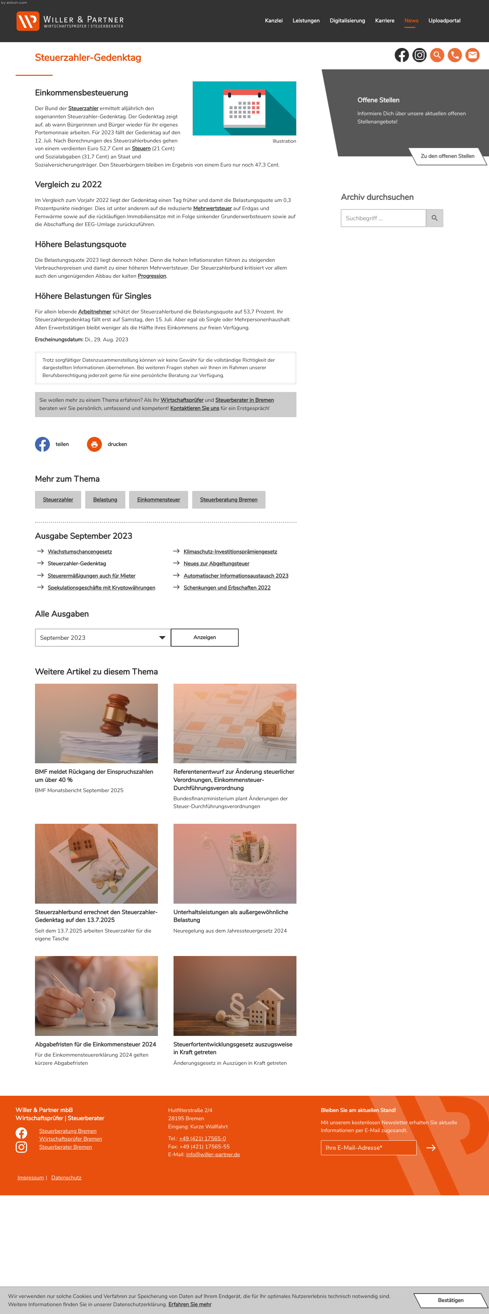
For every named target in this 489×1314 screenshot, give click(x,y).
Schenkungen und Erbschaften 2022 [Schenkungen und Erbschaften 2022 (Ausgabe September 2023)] (222, 706)
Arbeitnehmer (94, 430)
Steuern (141, 267)
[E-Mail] (369, 1266)
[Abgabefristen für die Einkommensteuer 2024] (96, 1132)
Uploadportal (444, 20)
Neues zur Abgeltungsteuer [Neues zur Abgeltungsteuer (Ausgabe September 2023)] (211, 682)
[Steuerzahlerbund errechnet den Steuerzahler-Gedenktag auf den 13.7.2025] (96, 1004)
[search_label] (405, 337)
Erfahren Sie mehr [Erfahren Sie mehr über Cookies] (189, 1304)
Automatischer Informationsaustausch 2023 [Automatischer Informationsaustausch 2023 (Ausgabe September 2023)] (230, 694)
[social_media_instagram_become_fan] (441, 174)
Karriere (385, 20)
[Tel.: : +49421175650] (203, 1257)
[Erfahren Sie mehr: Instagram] (21, 1270)
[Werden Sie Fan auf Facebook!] (423, 174)
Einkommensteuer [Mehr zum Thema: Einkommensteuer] (158, 618)
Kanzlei (274, 20)
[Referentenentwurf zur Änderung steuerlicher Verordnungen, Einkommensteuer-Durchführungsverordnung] (235, 867)
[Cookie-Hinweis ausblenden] (451, 1300)
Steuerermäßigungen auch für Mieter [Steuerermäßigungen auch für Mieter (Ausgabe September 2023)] (86, 694)
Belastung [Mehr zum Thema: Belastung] (105, 618)
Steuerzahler (83, 227)
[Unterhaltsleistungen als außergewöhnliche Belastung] (235, 1000)
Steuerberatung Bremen (228, 618)
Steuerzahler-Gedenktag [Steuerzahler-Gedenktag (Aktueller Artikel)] (71, 682)
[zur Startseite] (70, 21)
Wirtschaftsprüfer (182, 519)
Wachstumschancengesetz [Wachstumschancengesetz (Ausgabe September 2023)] (74, 670)
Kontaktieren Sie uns (194, 527)
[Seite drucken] (116, 563)
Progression (152, 394)
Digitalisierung (347, 20)
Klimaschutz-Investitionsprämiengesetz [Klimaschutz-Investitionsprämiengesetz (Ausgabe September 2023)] (225, 670)
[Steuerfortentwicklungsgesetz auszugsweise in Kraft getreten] (235, 1132)
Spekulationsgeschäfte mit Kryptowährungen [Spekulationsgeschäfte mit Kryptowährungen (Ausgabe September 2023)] (96, 706)
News (411, 20)
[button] (460, 174)
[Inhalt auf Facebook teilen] (61, 563)
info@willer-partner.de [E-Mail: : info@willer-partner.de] (213, 1273)
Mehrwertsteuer (212, 327)
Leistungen (306, 20)
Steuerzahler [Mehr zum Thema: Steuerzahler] (58, 618)
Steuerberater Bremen (65, 1265)
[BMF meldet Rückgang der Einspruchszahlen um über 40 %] (96, 859)
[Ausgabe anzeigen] (205, 756)
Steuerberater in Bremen (244, 519)
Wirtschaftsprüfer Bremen (70, 1257)
